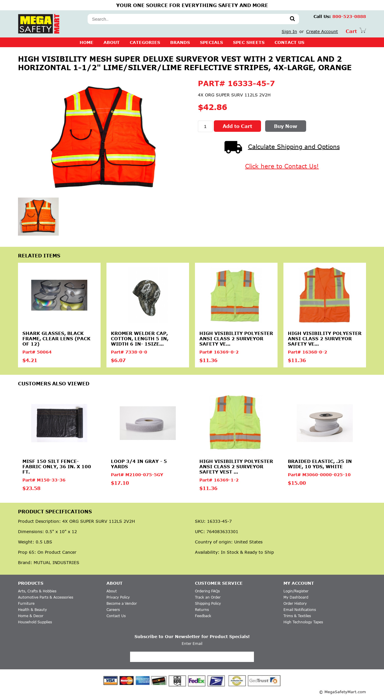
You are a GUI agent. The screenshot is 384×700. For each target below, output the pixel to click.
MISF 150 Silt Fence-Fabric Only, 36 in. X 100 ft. (56, 466)
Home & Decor (30, 616)
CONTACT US (289, 42)
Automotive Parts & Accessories (45, 597)
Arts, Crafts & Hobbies (37, 591)
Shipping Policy (208, 603)
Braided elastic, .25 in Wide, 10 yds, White (320, 464)
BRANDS (180, 42)
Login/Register (295, 591)
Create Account (322, 31)
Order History (295, 603)
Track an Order (208, 597)
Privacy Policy (118, 597)
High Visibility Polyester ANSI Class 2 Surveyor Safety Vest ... (236, 466)
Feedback (203, 616)
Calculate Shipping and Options (282, 146)
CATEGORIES (145, 42)
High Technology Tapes (303, 622)
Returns (202, 609)
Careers (113, 609)
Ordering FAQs (207, 591)
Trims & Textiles (297, 616)
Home (86, 42)
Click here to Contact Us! (282, 166)
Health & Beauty (32, 609)
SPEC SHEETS (249, 42)
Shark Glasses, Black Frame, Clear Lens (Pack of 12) (56, 338)
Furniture (26, 603)
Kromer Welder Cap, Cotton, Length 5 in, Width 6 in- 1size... (139, 338)
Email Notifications (299, 609)
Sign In (289, 31)
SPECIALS (211, 42)
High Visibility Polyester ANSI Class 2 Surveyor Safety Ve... (236, 338)
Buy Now (285, 126)
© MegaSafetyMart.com (342, 691)
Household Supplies (35, 622)
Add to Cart (237, 126)
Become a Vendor (121, 603)
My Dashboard (295, 597)
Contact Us (116, 616)
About (112, 42)
